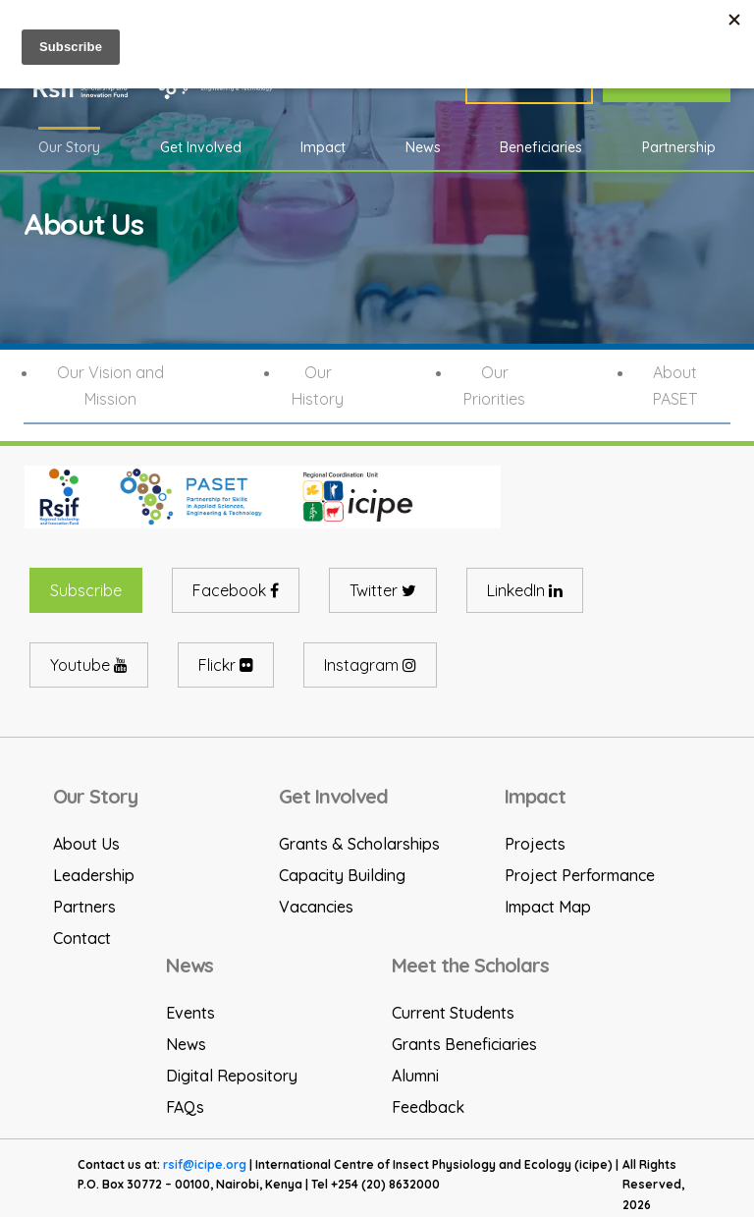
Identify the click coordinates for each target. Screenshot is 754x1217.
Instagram (370, 665)
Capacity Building (342, 875)
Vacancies (316, 906)
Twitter (383, 590)
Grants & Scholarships (359, 844)
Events (190, 1013)
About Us (86, 844)
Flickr (225, 665)
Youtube (89, 665)
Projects (535, 844)
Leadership (94, 875)
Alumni (415, 1075)
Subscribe (86, 590)
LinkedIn (525, 590)
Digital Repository (231, 1075)
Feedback (428, 1107)
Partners (84, 906)
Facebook (235, 590)
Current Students (453, 1013)
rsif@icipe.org (204, 1164)
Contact (82, 938)
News (186, 1044)
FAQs (185, 1107)
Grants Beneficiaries (464, 1044)
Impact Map (548, 906)
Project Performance (580, 875)
